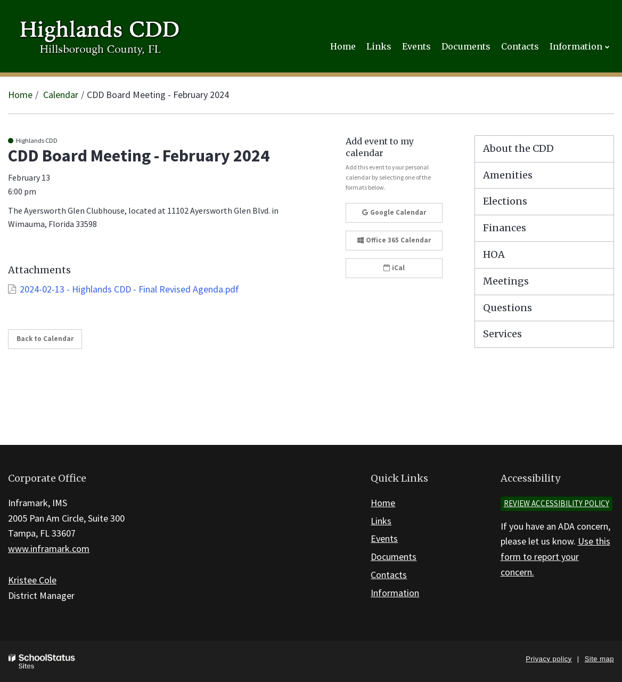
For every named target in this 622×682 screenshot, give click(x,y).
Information (395, 593)
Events (384, 538)
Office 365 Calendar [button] (394, 240)
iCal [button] (394, 267)
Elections (505, 201)
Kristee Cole (32, 580)
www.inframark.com (48, 548)
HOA (494, 254)
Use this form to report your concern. (555, 556)
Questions (507, 308)
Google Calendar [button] (394, 212)
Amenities (508, 175)
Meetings (506, 281)
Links (381, 521)
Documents (393, 556)
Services (502, 334)
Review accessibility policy (556, 503)
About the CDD (518, 148)
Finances (504, 228)
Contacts (389, 575)
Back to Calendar (45, 338)
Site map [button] (599, 659)
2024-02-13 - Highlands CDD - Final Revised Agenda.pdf (129, 289)
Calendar (60, 94)
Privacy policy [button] (548, 659)
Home (20, 94)
